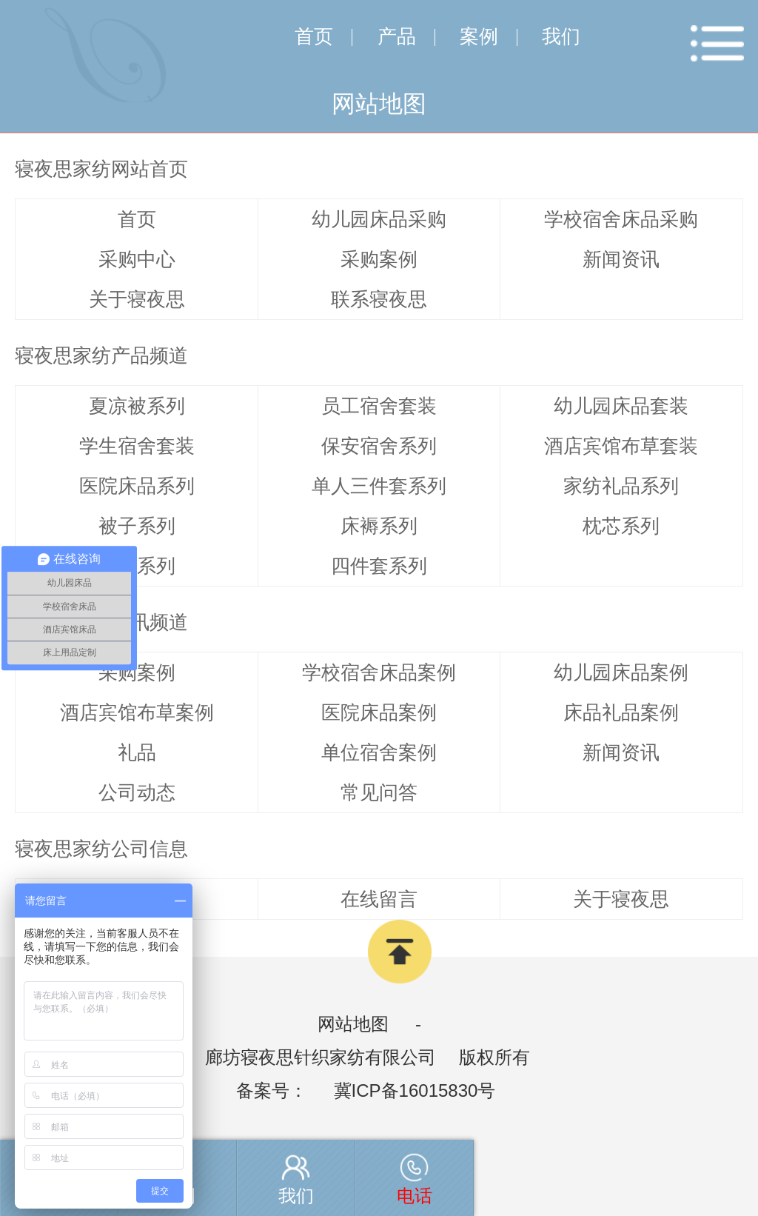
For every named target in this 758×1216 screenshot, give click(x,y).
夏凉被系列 (137, 406)
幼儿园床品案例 (621, 672)
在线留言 (379, 899)
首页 (314, 36)
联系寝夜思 (379, 299)
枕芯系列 (621, 526)
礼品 (137, 752)
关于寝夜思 (137, 299)
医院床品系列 (137, 486)
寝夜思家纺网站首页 (101, 169)
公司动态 (136, 792)
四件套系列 (379, 566)
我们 (561, 36)
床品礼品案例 (621, 712)
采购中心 (136, 259)
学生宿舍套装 (137, 446)
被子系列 (136, 526)
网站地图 (353, 1024)
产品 (397, 36)
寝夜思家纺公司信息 (101, 849)
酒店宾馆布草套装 (621, 446)
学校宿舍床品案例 (379, 672)
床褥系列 (379, 526)
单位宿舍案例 (379, 752)
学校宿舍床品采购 (621, 219)
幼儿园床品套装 (621, 406)
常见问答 (379, 792)
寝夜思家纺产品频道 (101, 355)
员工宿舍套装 (379, 406)
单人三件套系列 (379, 486)
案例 (479, 36)
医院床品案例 (379, 712)
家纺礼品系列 (621, 486)
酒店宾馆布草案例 (137, 712)
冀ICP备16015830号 (415, 1090)
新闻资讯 (621, 259)
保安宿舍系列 (379, 446)
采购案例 (379, 259)
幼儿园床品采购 (379, 219)
